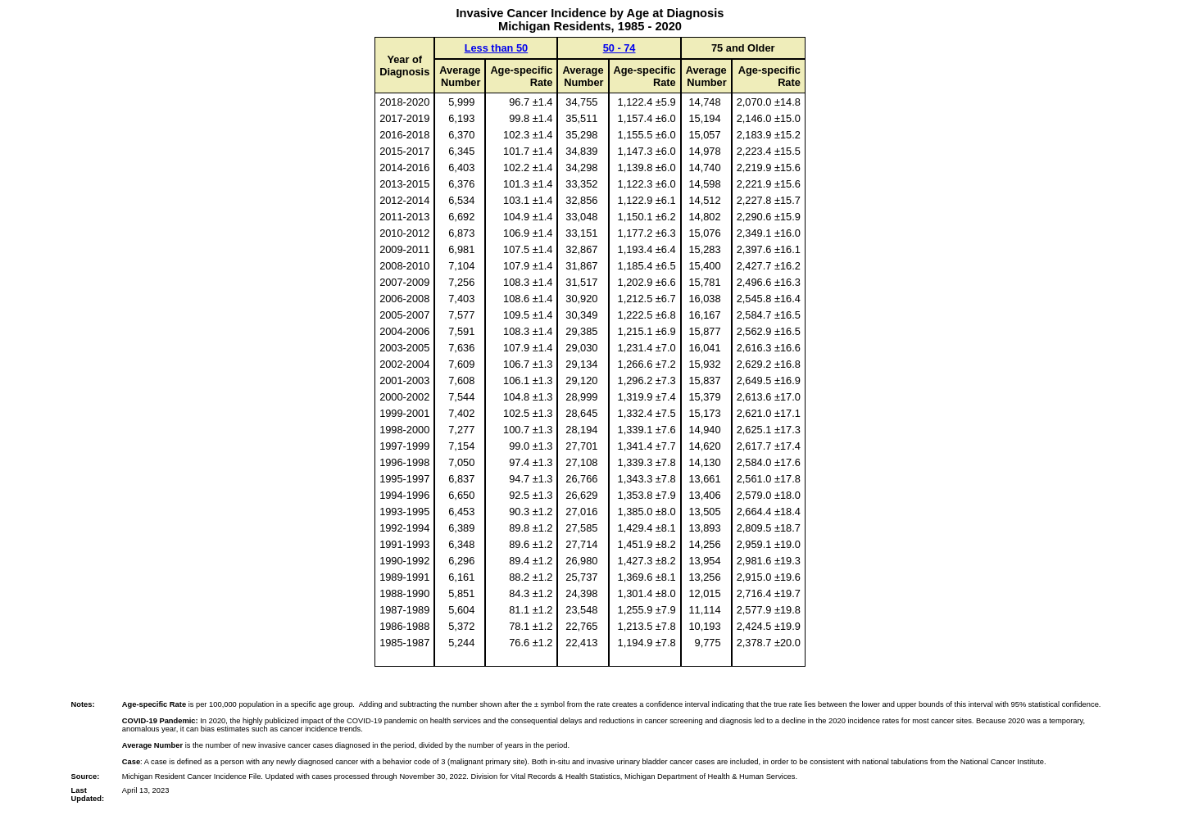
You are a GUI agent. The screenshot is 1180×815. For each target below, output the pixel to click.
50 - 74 (619, 48)
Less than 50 (497, 48)
